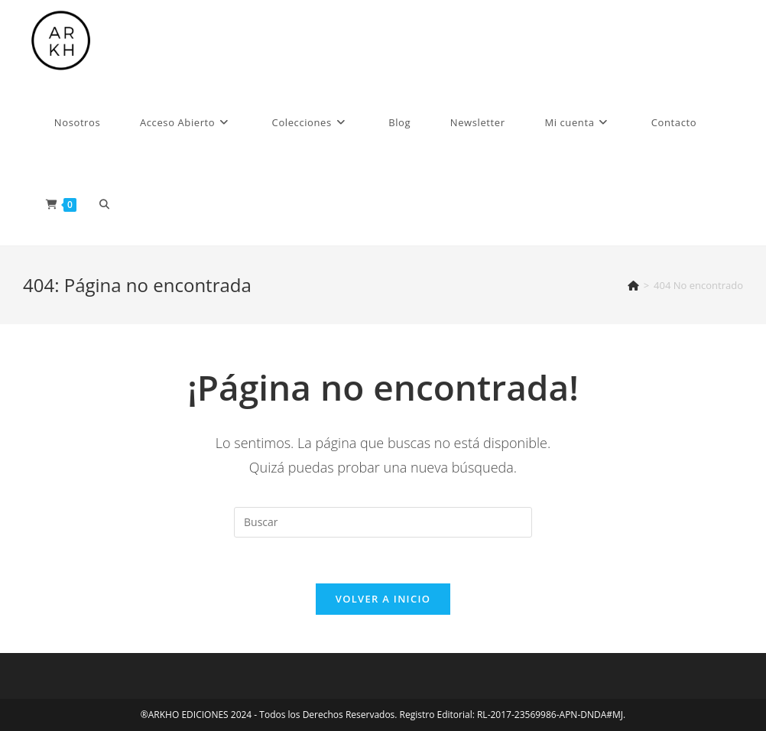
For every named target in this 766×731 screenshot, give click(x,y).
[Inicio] (633, 285)
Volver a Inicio (383, 599)
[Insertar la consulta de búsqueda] (383, 522)
